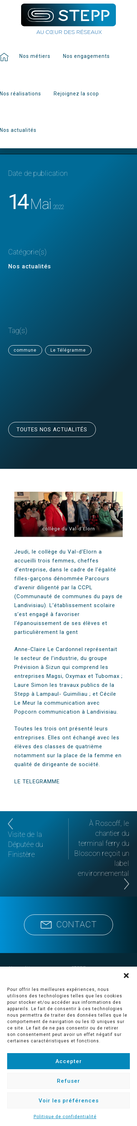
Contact (68, 924)
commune (25, 350)
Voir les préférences (69, 1100)
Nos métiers (34, 56)
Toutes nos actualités (51, 429)
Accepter (68, 1061)
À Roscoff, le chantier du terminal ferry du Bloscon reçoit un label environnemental (101, 848)
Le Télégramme (68, 350)
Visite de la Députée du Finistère (25, 844)
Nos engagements (86, 56)
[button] (126, 975)
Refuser (68, 1081)
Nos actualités (29, 266)
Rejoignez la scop (76, 93)
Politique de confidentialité (65, 1116)
